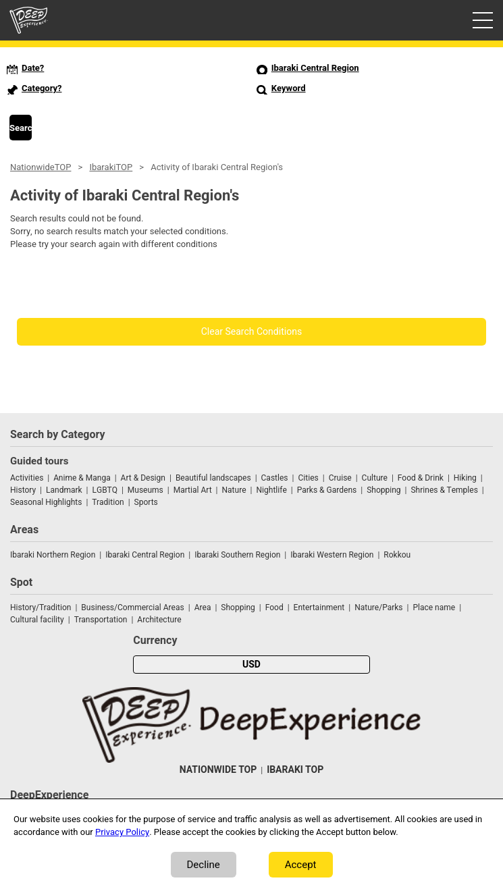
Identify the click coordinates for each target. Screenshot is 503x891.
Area (202, 607)
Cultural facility (37, 620)
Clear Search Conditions (251, 332)
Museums (145, 490)
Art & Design (143, 478)
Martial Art (193, 490)
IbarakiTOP (110, 167)
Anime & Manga (81, 478)
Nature (234, 490)
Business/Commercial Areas (132, 607)
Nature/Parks (378, 607)
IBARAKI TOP (295, 770)
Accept (301, 864)
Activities (26, 478)
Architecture (159, 620)
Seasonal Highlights (46, 502)
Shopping (383, 490)
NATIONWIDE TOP (218, 770)
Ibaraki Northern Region (52, 555)
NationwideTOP (40, 167)
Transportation (101, 620)
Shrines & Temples (444, 490)
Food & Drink (421, 478)
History (23, 490)
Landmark (64, 490)
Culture (375, 478)
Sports (146, 502)
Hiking (465, 478)
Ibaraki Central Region (144, 555)
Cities (308, 478)
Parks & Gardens (327, 490)
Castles (274, 478)
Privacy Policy (122, 832)
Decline (203, 864)
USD (251, 664)
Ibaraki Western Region (331, 555)
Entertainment (319, 607)
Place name (435, 607)
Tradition (108, 502)
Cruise (340, 478)
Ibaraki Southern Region (237, 555)
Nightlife (271, 490)
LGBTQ (104, 490)
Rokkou (397, 555)
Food (274, 607)
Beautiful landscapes (213, 478)
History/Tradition (40, 607)
